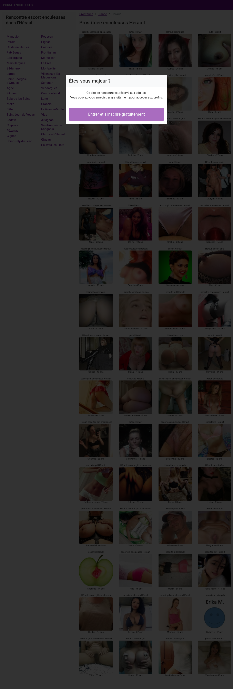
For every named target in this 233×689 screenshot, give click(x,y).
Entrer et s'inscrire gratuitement (116, 114)
